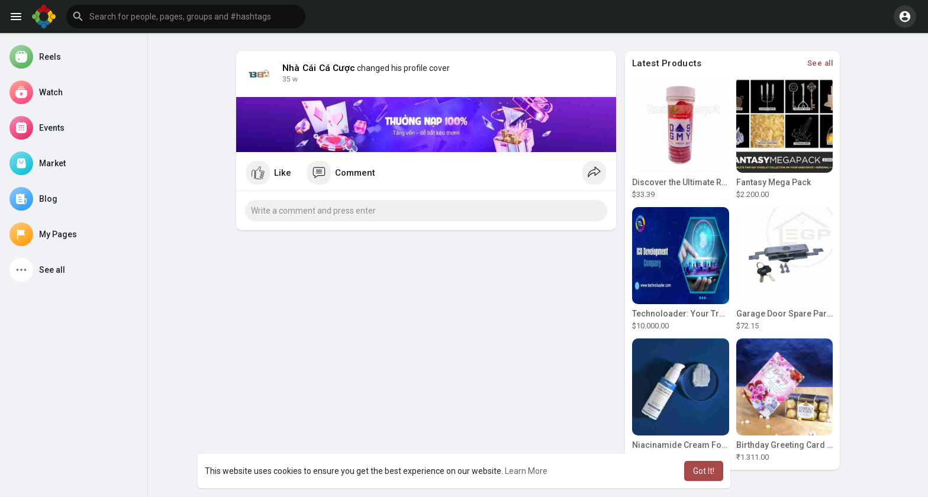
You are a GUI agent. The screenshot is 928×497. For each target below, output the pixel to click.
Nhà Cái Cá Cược (318, 68)
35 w (290, 79)
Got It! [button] (703, 471)
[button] (185, 16)
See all (820, 63)
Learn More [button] (526, 471)
